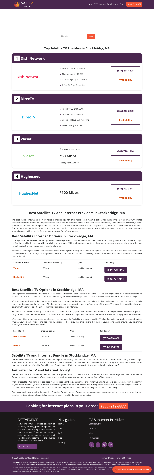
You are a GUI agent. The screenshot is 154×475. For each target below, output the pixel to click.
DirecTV (92, 428)
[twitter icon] (91, 444)
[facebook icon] (97, 444)
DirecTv (16, 345)
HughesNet (18, 277)
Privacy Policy (107, 458)
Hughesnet (93, 438)
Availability (125, 79)
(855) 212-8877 (134, 4)
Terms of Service (123, 458)
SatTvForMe (24, 458)
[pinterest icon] (110, 444)
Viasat (16, 268)
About (61, 428)
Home (90, 4)
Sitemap (61, 442)
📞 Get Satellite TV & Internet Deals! (132, 469)
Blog (122, 4)
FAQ (60, 433)
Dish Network (19, 336)
